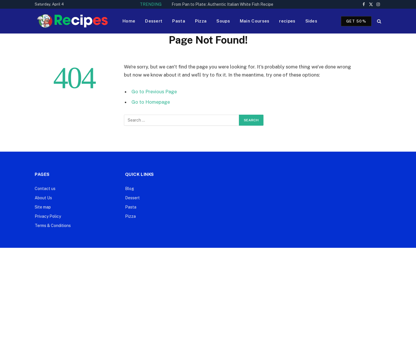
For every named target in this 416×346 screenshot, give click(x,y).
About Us (43, 198)
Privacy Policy (48, 216)
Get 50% (356, 21)
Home (128, 20)
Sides (311, 20)
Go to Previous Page (154, 91)
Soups (223, 20)
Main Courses (255, 20)
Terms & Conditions (53, 225)
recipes (287, 20)
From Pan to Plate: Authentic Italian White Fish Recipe (222, 4)
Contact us (45, 188)
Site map (43, 207)
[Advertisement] (208, 296)
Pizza (201, 20)
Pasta (178, 20)
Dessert (153, 20)
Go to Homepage (150, 102)
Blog (129, 188)
